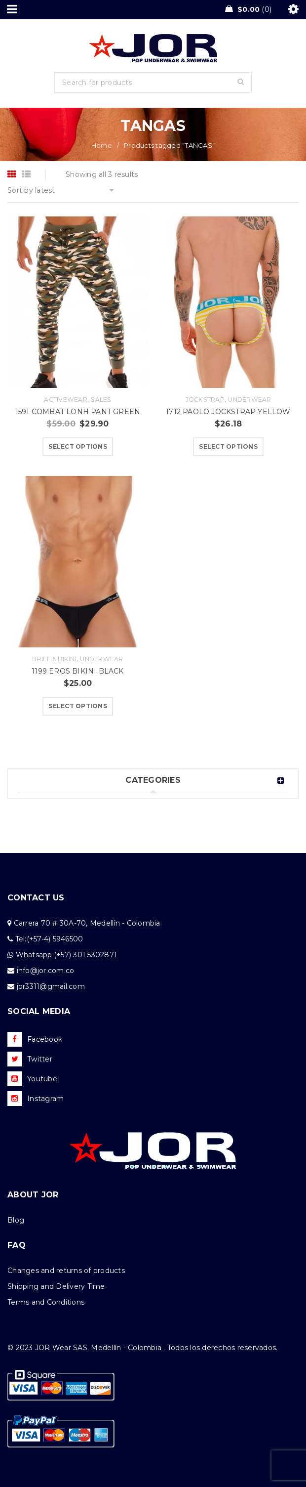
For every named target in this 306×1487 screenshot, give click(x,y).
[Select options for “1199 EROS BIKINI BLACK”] (77, 706)
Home (101, 145)
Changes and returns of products (66, 1270)
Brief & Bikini (54, 659)
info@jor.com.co (46, 970)
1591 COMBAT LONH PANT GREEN (77, 411)
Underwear (249, 399)
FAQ (16, 1245)
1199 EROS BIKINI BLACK (77, 671)
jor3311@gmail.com (51, 986)
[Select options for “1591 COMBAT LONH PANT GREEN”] (77, 446)
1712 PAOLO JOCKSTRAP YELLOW (228, 411)
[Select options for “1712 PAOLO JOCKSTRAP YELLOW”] (228, 446)
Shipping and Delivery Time (56, 1286)
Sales (101, 399)
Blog (15, 1220)
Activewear (65, 399)
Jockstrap (205, 399)
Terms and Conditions (45, 1302)
